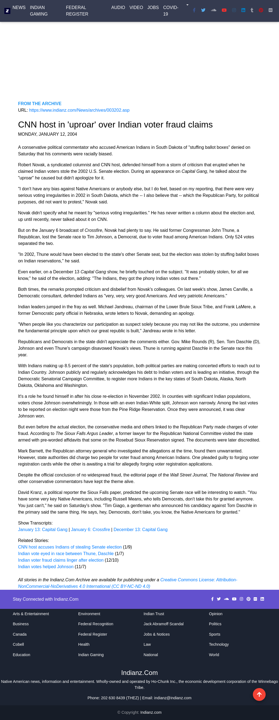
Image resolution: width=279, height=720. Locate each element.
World (214, 655)
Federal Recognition (95, 624)
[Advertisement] (139, 62)
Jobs (153, 8)
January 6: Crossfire (90, 529)
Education (21, 655)
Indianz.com (151, 712)
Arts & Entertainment (31, 614)
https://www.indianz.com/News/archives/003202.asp (79, 110)
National (151, 655)
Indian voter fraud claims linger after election (61, 560)
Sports (214, 634)
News (19, 8)
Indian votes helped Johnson (46, 566)
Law (147, 644)
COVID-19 (170, 11)
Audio (118, 8)
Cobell (18, 644)
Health (84, 644)
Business (21, 624)
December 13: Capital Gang (141, 529)
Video (136, 8)
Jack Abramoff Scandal (164, 624)
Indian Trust (154, 614)
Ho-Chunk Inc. (164, 681)
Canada (19, 634)
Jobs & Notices (157, 634)
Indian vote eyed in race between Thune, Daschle (66, 553)
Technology (219, 644)
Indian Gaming (39, 11)
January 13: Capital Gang (42, 529)
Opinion (216, 614)
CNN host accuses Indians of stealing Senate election (70, 547)
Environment (89, 614)
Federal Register (77, 11)
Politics (215, 624)
